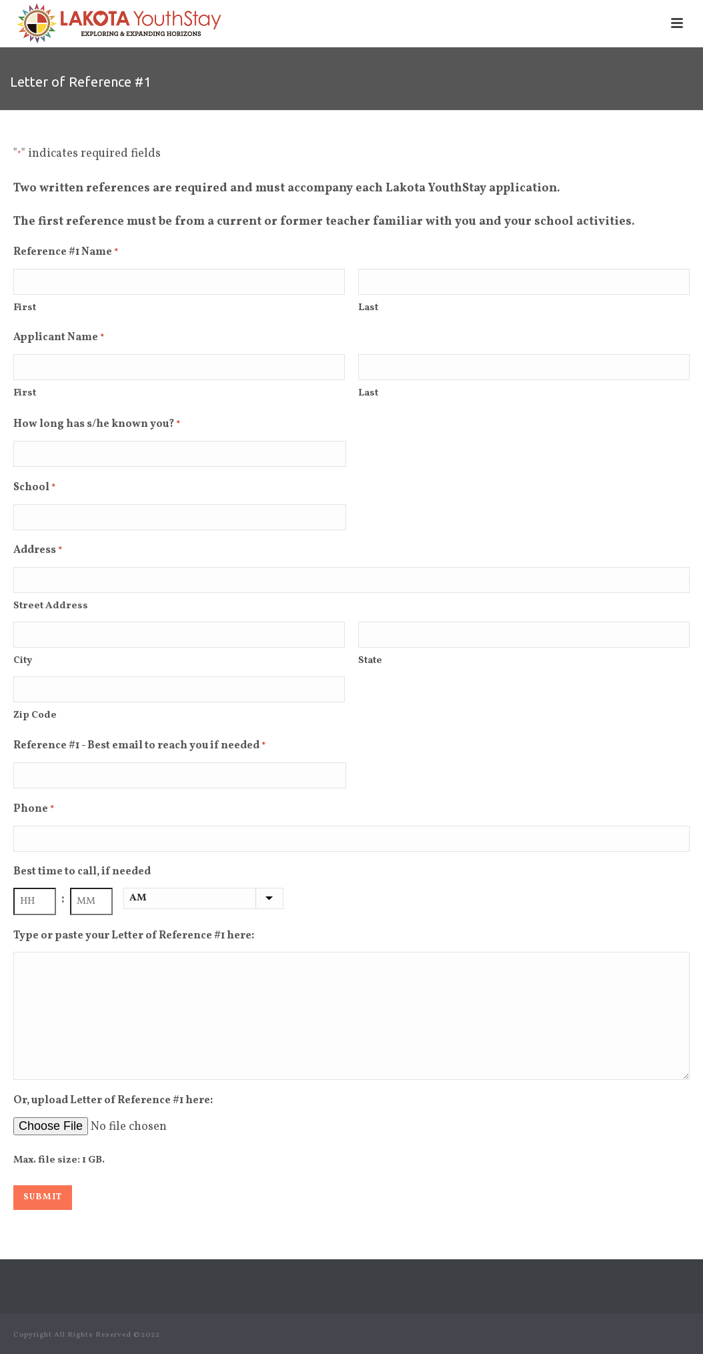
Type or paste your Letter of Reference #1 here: (133, 935)
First (24, 308)
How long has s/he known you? (96, 426)
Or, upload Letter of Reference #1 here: (113, 1100)
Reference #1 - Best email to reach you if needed (139, 747)
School (34, 489)
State (370, 661)
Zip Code (35, 715)
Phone (33, 810)
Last (368, 308)
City (22, 661)
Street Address (50, 606)
